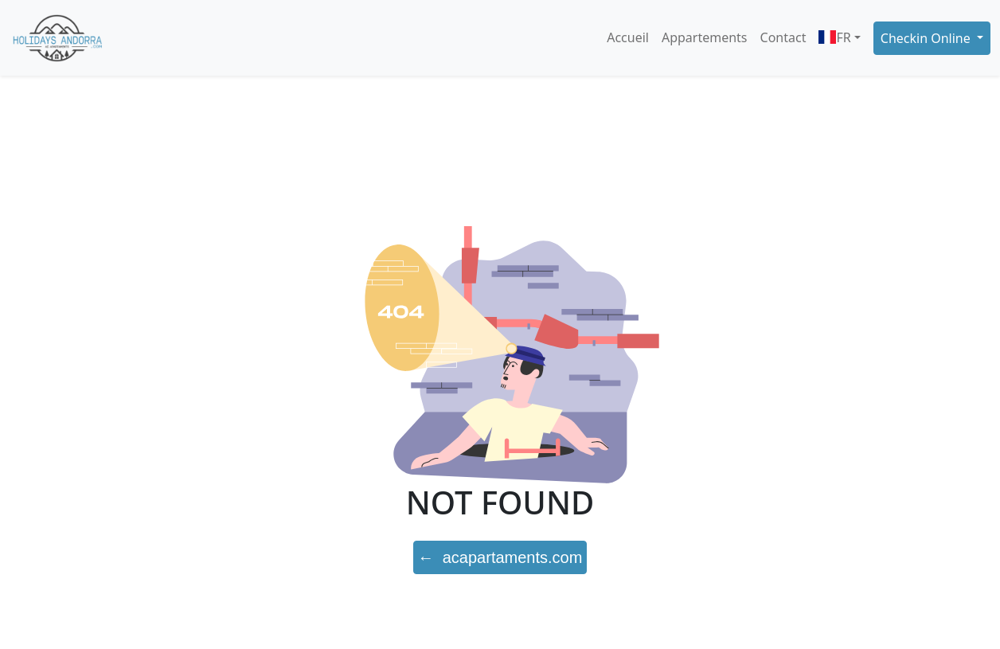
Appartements (705, 37)
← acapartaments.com (500, 557)
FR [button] (834, 37)
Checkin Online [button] (927, 38)
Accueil (628, 37)
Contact (783, 37)
